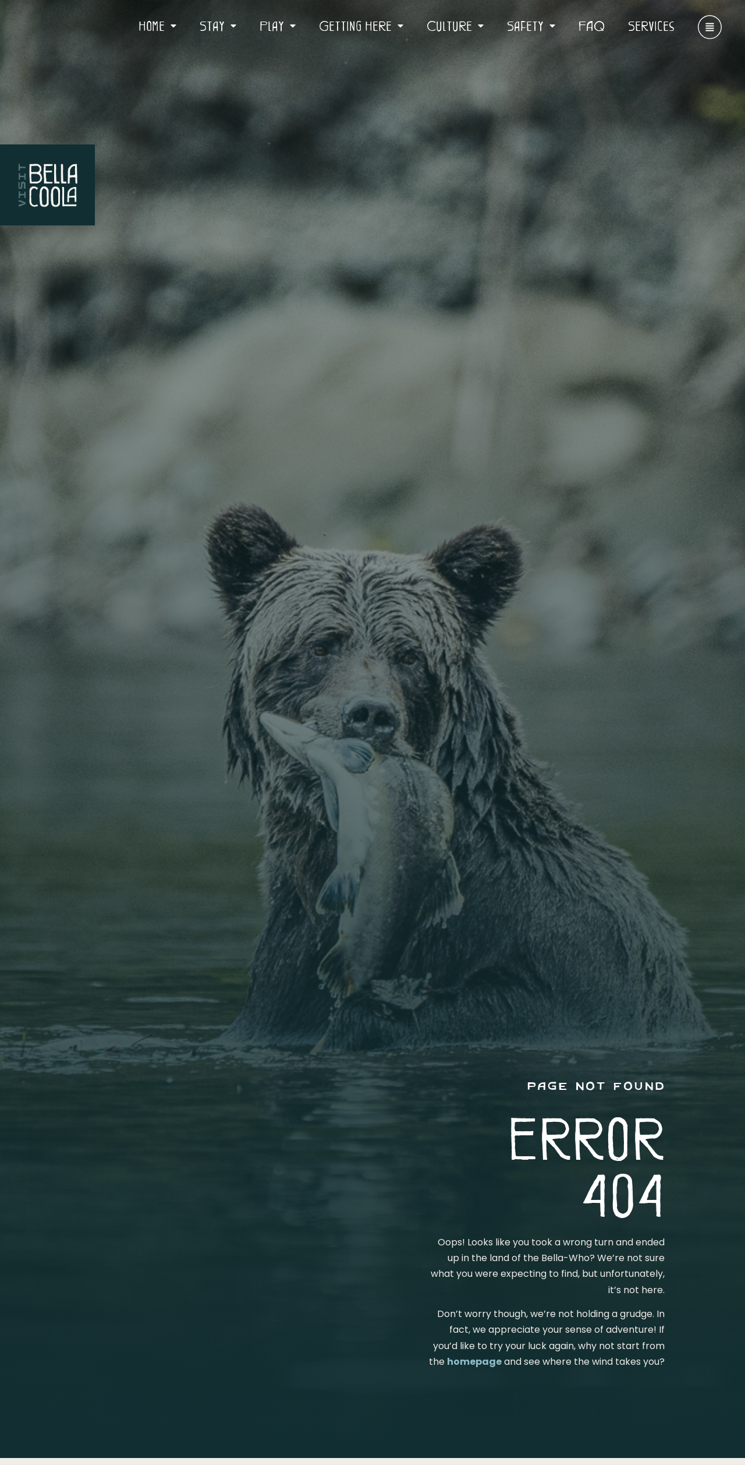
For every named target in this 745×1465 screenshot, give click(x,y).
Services (651, 25)
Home (157, 25)
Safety (531, 25)
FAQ (592, 25)
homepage (474, 1361)
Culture (455, 25)
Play (278, 25)
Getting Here (361, 25)
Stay (218, 25)
